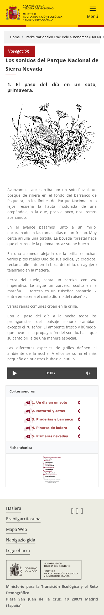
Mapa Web (16, 529)
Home (15, 37)
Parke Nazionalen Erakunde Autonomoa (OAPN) (63, 37)
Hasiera (13, 508)
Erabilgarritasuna (23, 519)
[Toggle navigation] (91, 12)
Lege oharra (18, 550)
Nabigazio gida (20, 540)
